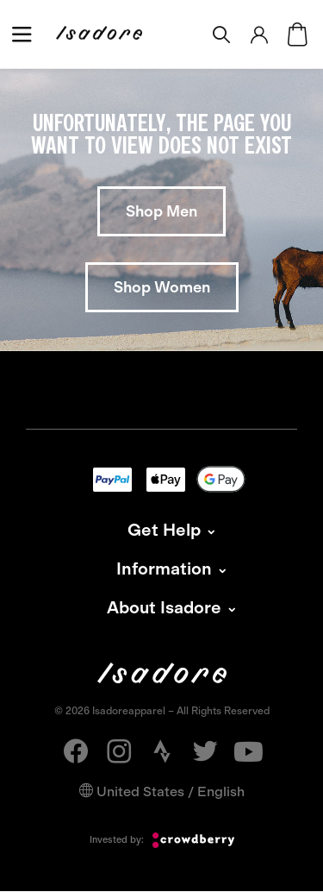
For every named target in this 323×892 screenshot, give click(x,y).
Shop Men (161, 211)
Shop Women (162, 287)
